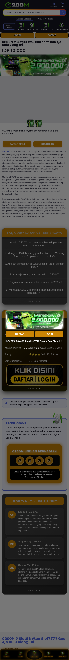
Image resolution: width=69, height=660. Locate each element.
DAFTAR (20, 334)
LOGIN (49, 334)
